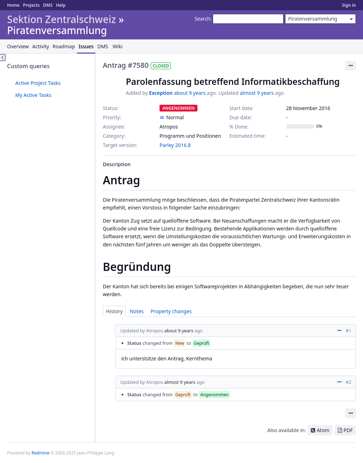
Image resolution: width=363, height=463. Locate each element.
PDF (348, 430)
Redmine (40, 453)
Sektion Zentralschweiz (61, 19)
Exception (161, 92)
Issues (86, 46)
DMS (47, 5)
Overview (18, 46)
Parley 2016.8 (175, 145)
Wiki (118, 46)
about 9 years (190, 92)
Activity (40, 46)
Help (61, 5)
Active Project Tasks (38, 83)
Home (13, 5)
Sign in (349, 5)
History (114, 311)
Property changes (171, 311)
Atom (323, 430)
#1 (348, 330)
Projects (31, 5)
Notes (137, 311)
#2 (348, 382)
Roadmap (63, 46)
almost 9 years (256, 92)
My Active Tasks (33, 95)
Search (202, 18)
